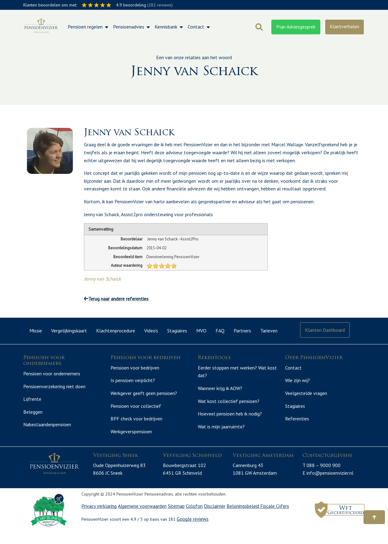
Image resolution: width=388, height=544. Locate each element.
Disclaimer (214, 519)
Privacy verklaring (99, 519)
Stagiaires (177, 331)
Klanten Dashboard (325, 330)
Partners (242, 331)
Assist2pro (132, 214)
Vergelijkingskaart (69, 331)
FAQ (220, 331)
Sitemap (176, 519)
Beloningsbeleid (243, 519)
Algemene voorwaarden (142, 519)
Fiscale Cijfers (274, 519)
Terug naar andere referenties (116, 299)
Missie (35, 331)
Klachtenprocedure (115, 331)
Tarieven (268, 331)
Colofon (194, 519)
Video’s (151, 331)
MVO (201, 331)
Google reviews (193, 532)
